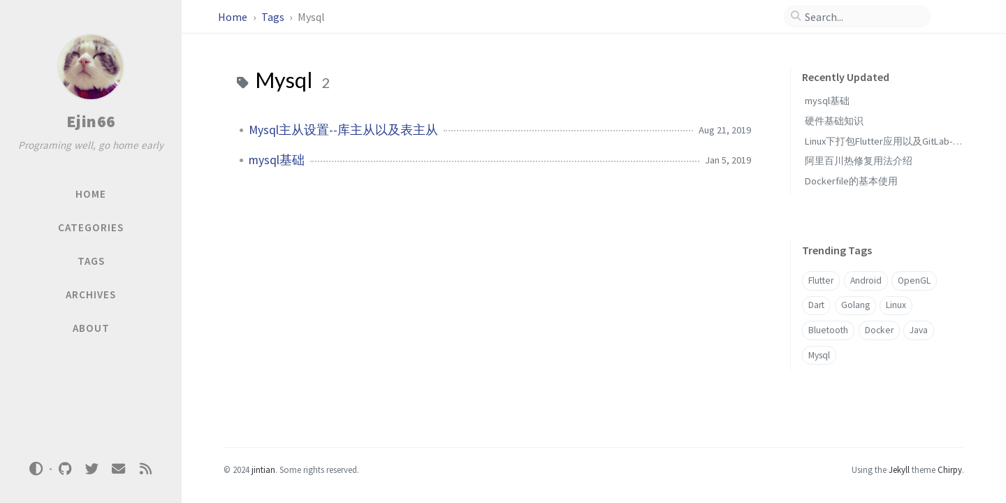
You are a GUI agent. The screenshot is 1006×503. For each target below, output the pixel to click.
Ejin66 (91, 121)
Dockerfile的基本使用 (851, 181)
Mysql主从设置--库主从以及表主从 (343, 130)
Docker (879, 330)
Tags (273, 17)
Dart (816, 305)
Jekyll (899, 469)
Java (919, 330)
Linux (896, 305)
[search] (862, 16)
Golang (855, 305)
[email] (118, 469)
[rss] (145, 469)
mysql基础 (277, 160)
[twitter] (91, 469)
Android (866, 280)
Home (233, 17)
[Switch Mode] (36, 469)
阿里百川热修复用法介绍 (858, 160)
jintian (263, 469)
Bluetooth (828, 330)
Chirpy (950, 469)
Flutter (820, 280)
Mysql (819, 355)
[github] (65, 469)
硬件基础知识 (834, 121)
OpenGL (914, 280)
